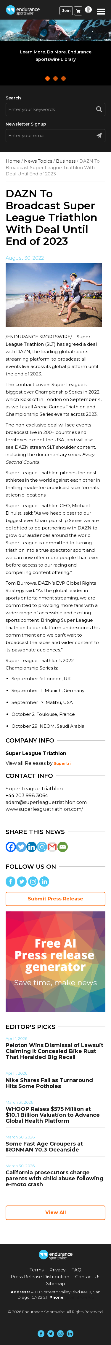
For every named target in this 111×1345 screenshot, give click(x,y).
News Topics (38, 161)
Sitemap (55, 1283)
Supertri (62, 763)
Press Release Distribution (40, 1276)
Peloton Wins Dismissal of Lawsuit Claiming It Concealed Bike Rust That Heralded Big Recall (54, 1051)
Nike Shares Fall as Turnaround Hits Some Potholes (49, 1083)
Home (13, 161)
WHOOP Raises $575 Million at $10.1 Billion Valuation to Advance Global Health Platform (53, 1115)
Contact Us (87, 1276)
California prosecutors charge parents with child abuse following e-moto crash (54, 1178)
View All (55, 1212)
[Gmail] (52, 847)
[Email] (62, 847)
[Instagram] (42, 847)
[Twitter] (21, 847)
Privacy (57, 1270)
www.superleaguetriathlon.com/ (44, 809)
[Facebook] (11, 847)
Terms (37, 1270)
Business (65, 161)
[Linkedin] (31, 847)
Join (66, 10)
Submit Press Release (55, 899)
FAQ (76, 1270)
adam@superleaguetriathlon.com (46, 802)
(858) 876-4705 (80, 1297)
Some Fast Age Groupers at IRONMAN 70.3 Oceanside (44, 1147)
